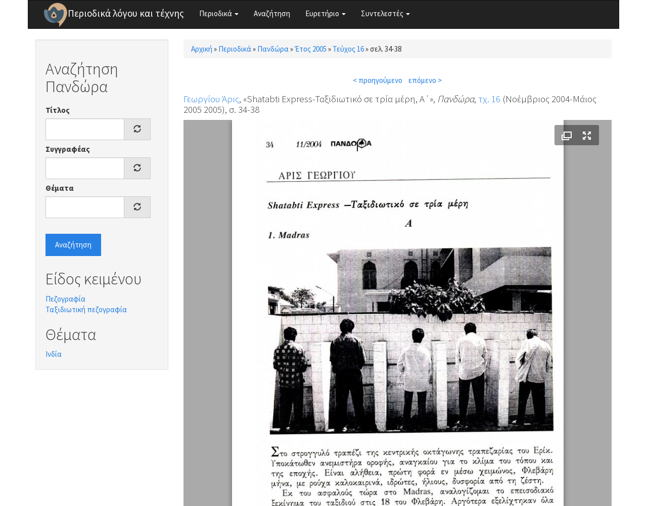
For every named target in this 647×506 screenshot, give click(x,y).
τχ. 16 (489, 99)
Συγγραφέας (67, 149)
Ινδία (53, 354)
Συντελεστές (385, 13)
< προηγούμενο (377, 80)
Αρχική (201, 49)
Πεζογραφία (65, 299)
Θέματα (59, 188)
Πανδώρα (273, 49)
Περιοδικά (219, 13)
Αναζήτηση (272, 13)
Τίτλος (57, 110)
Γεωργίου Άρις (211, 99)
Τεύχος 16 (348, 49)
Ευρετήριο (325, 13)
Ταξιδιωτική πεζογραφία (86, 309)
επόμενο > (425, 80)
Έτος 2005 (311, 49)
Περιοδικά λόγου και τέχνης (126, 13)
